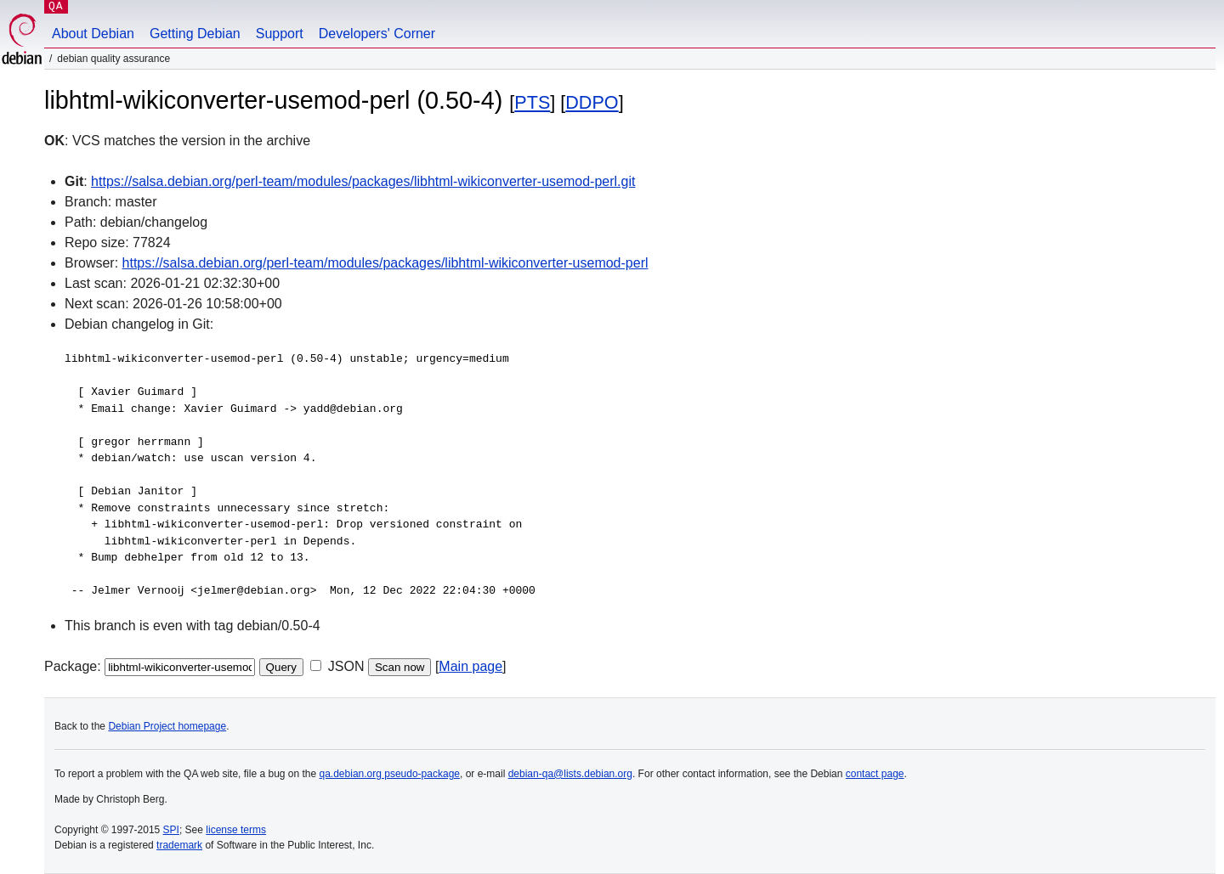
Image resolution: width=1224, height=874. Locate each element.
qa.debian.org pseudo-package (390, 774)
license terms (236, 830)
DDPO (591, 102)
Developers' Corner (377, 33)
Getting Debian (195, 33)
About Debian (93, 33)
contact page (875, 774)
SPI (171, 830)
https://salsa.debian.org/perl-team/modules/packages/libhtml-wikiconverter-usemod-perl (385, 263)
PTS (532, 102)
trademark (179, 845)
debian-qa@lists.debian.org (570, 774)
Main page (470, 666)
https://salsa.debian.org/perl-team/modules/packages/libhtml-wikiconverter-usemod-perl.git (363, 181)
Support (279, 33)
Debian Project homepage (167, 726)
